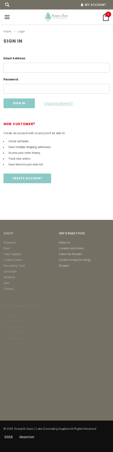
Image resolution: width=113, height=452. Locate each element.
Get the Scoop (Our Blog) (75, 260)
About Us (64, 242)
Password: (11, 79)
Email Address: (14, 58)
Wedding (9, 277)
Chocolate (10, 271)
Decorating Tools (14, 265)
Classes (8, 289)
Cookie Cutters (12, 260)
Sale (6, 283)
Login (21, 31)
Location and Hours (71, 248)
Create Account (27, 178)
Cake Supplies (12, 254)
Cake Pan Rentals (70, 254)
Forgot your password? (58, 103)
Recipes (64, 265)
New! (6, 248)
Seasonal (9, 242)
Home (7, 31)
